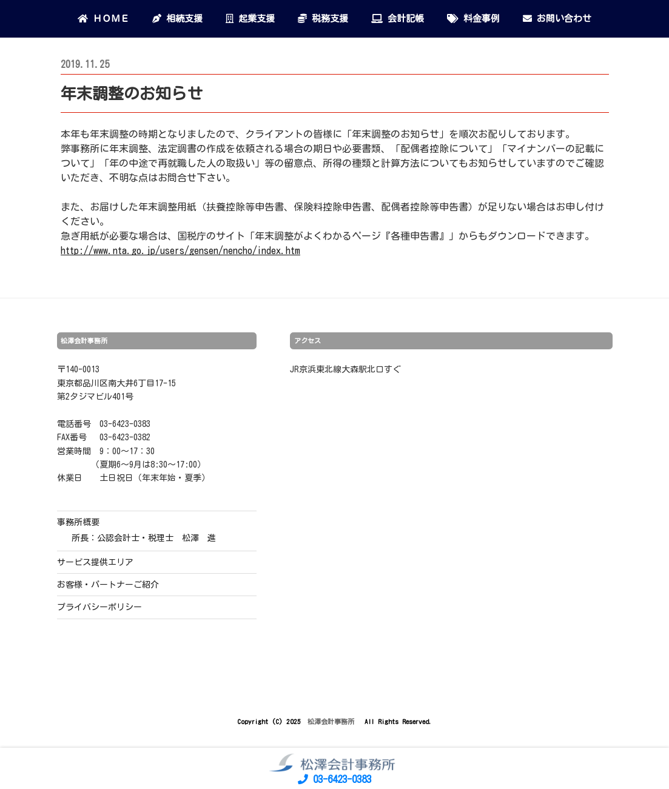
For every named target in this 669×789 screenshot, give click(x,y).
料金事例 (473, 18)
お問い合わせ (557, 18)
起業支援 (250, 18)
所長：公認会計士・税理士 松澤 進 (144, 538)
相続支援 (177, 18)
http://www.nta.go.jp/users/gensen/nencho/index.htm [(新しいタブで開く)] (180, 250)
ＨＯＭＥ (103, 18)
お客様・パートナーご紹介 (108, 584)
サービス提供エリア (95, 562)
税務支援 (323, 18)
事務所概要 (78, 522)
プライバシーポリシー (99, 607)
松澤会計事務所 (333, 721)
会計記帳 (397, 18)
